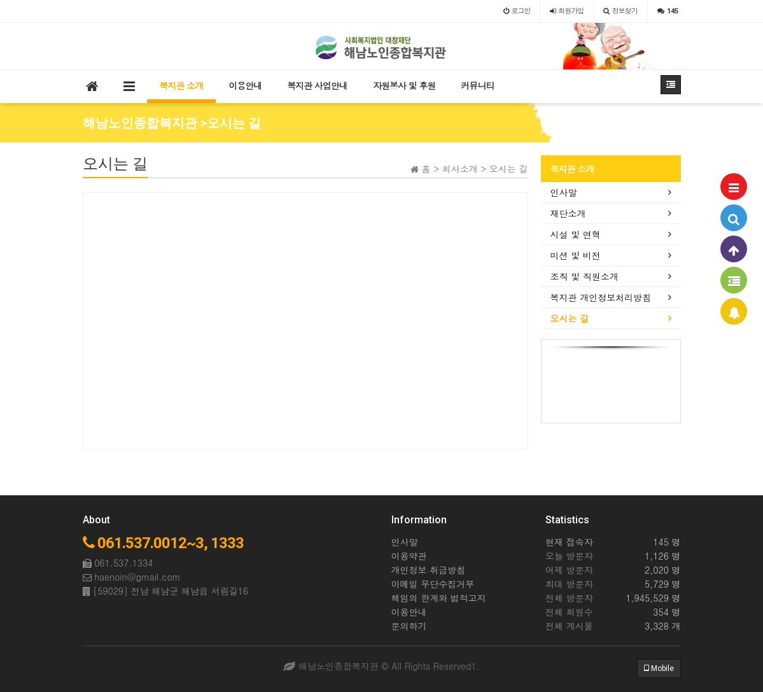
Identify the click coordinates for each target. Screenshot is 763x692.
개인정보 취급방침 (428, 569)
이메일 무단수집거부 (433, 583)
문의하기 (409, 625)
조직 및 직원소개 (584, 276)
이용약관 (409, 555)
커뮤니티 (477, 85)
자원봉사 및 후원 (404, 85)
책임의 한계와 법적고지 (438, 597)
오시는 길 (569, 318)
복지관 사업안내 (317, 85)
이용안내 (245, 85)
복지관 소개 (182, 85)
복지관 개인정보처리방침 (601, 297)
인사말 (563, 192)
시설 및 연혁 (575, 234)
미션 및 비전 (575, 255)
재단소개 (568, 213)
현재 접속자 (569, 541)
